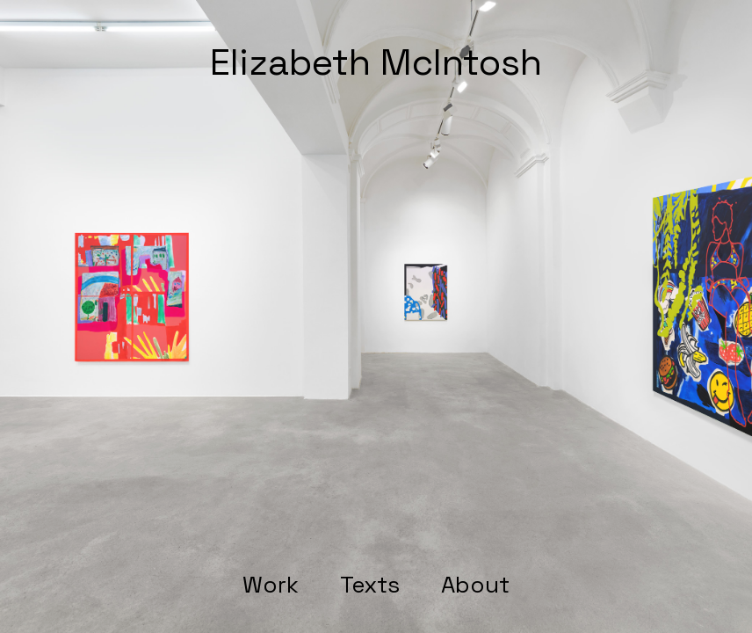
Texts (370, 585)
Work (270, 585)
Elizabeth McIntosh (376, 62)
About (475, 585)
